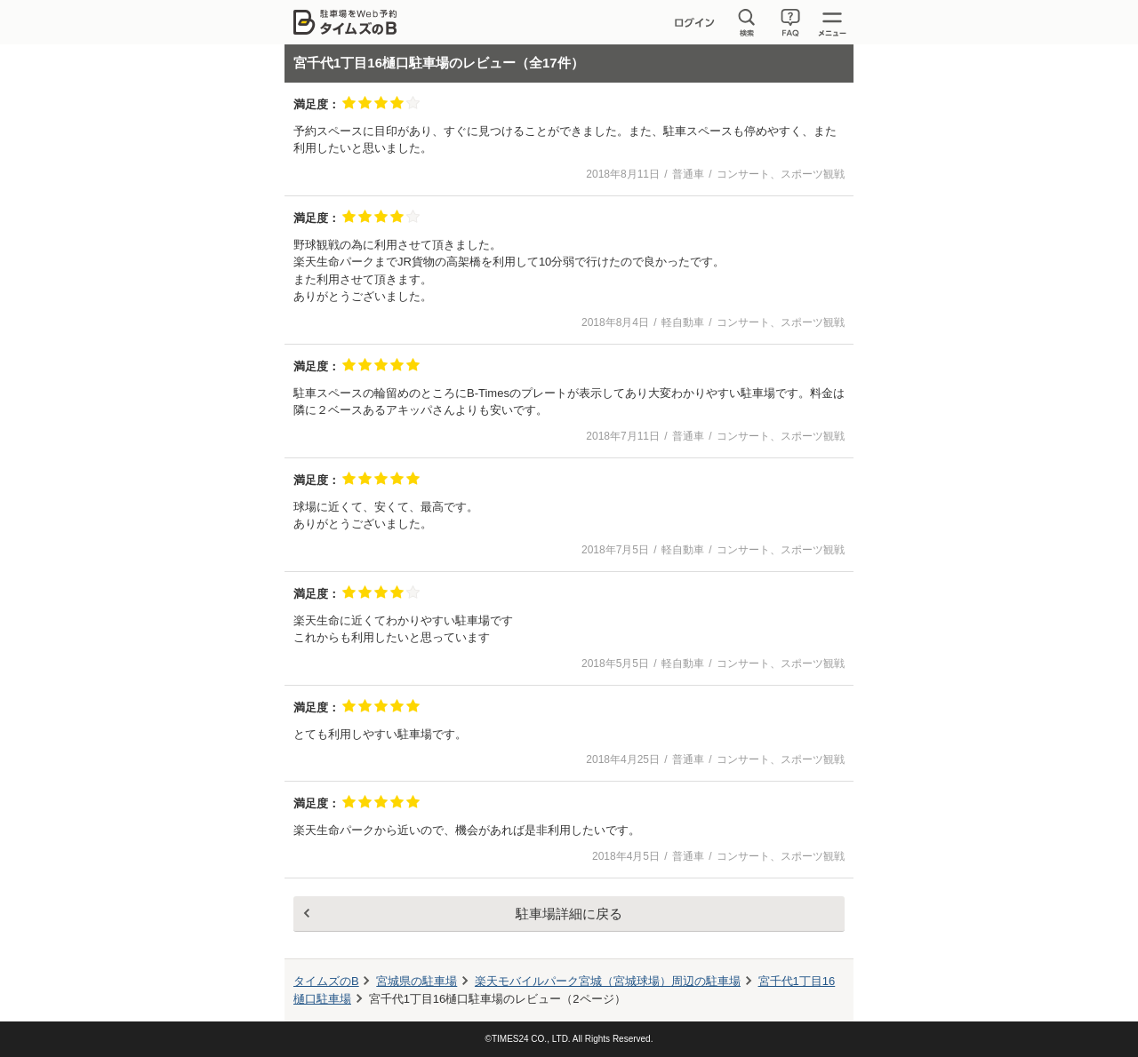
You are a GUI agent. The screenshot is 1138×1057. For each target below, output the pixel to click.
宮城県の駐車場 (416, 981)
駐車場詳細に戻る (569, 913)
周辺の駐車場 (608, 981)
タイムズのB (326, 981)
